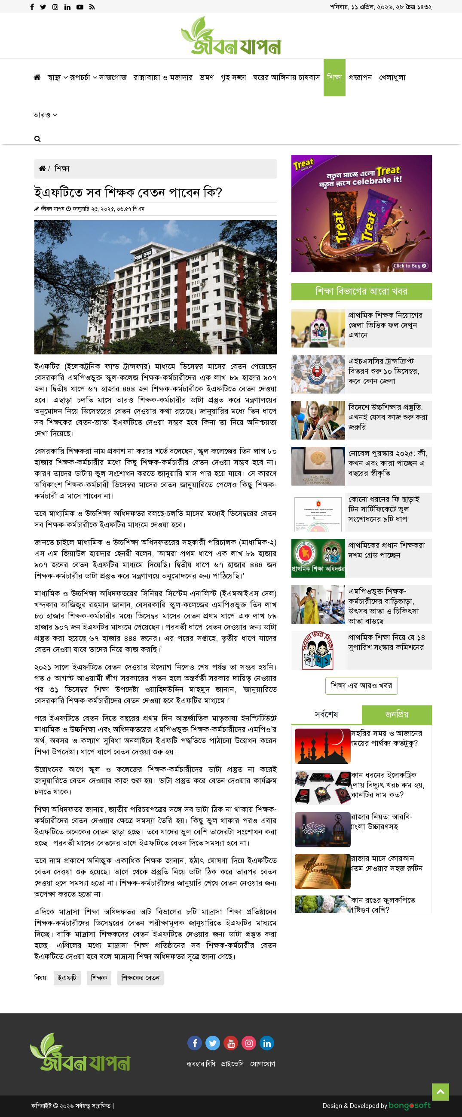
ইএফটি (67, 978)
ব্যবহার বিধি (201, 1064)
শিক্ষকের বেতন (140, 978)
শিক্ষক (99, 978)
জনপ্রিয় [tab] (397, 714)
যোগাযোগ (262, 1064)
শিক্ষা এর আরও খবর (361, 685)
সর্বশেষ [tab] (326, 714)
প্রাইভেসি (232, 1064)
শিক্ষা (62, 168)
